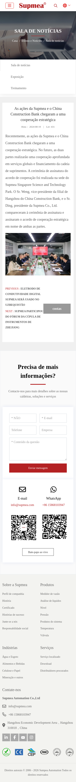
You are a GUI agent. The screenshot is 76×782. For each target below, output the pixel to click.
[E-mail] (53, 418)
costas (57, 309)
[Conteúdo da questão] (38, 449)
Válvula (44, 635)
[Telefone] (22, 430)
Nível (43, 607)
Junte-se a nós (9, 621)
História (6, 600)
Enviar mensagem (38, 468)
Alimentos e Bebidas (13, 663)
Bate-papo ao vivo (38, 552)
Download (45, 663)
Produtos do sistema (51, 621)
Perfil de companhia (13, 593)
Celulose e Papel (11, 670)
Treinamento (18, 88)
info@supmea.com (22, 505)
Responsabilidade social (15, 628)
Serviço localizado (50, 656)
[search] (55, 6)
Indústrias (9, 648)
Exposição (17, 76)
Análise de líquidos (50, 600)
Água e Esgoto (10, 656)
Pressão (44, 614)
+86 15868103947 (53, 505)
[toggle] (9, 5)
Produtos (47, 585)
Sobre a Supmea (14, 585)
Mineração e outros (12, 677)
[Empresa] (53, 430)
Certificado (8, 607)
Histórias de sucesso (13, 614)
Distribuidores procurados (54, 670)
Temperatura (47, 628)
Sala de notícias (20, 65)
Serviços (47, 648)
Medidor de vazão (50, 593)
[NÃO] (22, 418)
